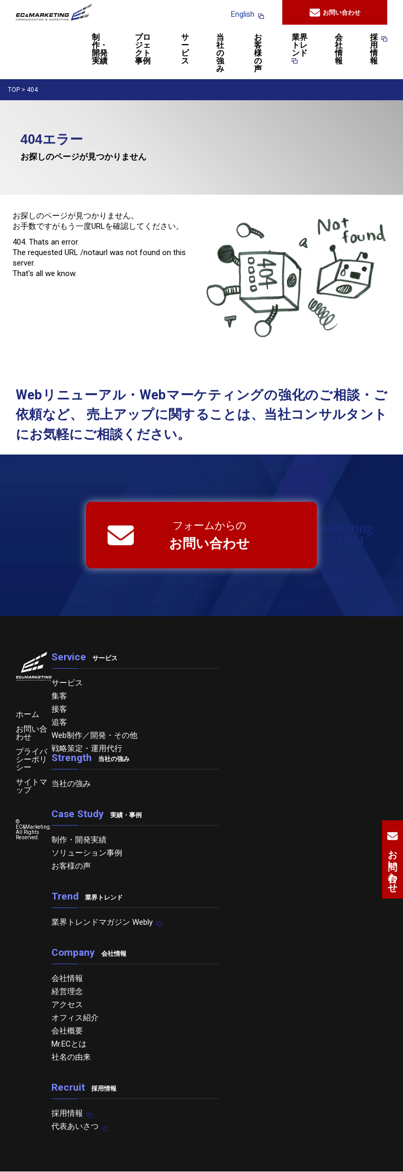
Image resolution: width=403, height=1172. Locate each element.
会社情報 (339, 50)
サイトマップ (31, 786)
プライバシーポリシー (31, 759)
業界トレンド (299, 49)
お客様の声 (258, 53)
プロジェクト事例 (143, 50)
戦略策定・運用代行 (86, 748)
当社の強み (220, 53)
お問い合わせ (335, 12)
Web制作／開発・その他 (94, 735)
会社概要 (67, 1031)
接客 (59, 709)
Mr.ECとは (69, 1044)
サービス (185, 50)
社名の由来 (71, 1057)
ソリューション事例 (86, 853)
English (242, 14)
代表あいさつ (75, 1126)
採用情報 (374, 50)
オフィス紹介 (75, 1017)
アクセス (67, 1004)
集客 (59, 696)
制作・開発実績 (100, 50)
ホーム (27, 714)
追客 (59, 722)
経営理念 (67, 991)
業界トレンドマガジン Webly (102, 922)
